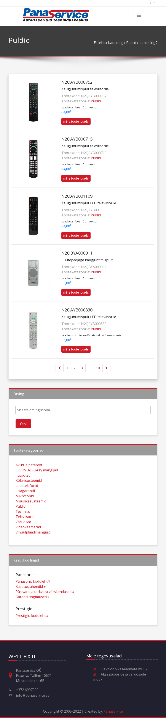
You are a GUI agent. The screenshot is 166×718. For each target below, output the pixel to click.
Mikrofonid (25, 510)
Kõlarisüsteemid (29, 495)
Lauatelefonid (27, 500)
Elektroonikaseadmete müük (124, 669)
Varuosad (23, 536)
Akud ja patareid (29, 479)
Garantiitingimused (32, 611)
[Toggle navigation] (139, 15)
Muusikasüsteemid (31, 516)
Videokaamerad (28, 542)
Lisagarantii (25, 505)
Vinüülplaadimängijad (33, 547)
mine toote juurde (76, 121)
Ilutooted (23, 490)
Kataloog (115, 42)
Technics (23, 526)
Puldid (131, 42)
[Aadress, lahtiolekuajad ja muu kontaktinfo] (12, 675)
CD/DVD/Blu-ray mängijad (37, 485)
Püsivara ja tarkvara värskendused (45, 606)
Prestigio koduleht (32, 630)
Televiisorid (25, 531)
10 (98, 368)
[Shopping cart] (161, 3)
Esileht (99, 42)
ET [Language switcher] (150, 3)
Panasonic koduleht (33, 596)
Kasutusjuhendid (31, 601)
